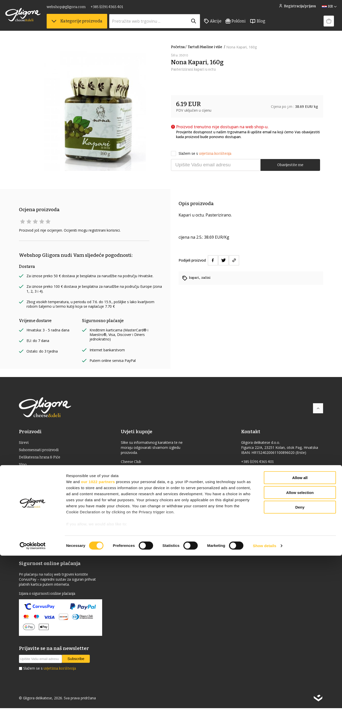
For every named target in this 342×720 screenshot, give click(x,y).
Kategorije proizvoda (90, 25)
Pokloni (249, 25)
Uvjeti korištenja (138, 486)
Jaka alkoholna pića (37, 483)
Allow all (300, 642)
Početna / (179, 47)
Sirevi (24, 443)
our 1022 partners (98, 646)
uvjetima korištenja (215, 153)
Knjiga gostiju (136, 521)
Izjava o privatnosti (141, 502)
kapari (195, 277)
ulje (23, 475)
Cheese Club (135, 462)
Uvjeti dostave (136, 478)
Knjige (25, 523)
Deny (300, 672)
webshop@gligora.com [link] (79, 9)
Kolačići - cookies (139, 510)
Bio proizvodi (31, 499)
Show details (264, 710)
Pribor (25, 531)
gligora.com (252, 478)
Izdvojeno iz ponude (38, 547)
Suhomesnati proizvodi (41, 451)
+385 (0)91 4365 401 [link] (120, 9)
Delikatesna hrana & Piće (42, 459)
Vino (23, 467)
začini (207, 277)
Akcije (226, 25)
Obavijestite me (290, 164)
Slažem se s (201, 152)
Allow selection (300, 657)
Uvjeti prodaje (136, 470)
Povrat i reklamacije (141, 494)
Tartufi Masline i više (207, 47)
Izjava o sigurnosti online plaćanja (51, 605)
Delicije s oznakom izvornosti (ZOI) (51, 491)
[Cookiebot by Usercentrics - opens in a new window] (33, 710)
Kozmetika (29, 515)
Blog (271, 25)
